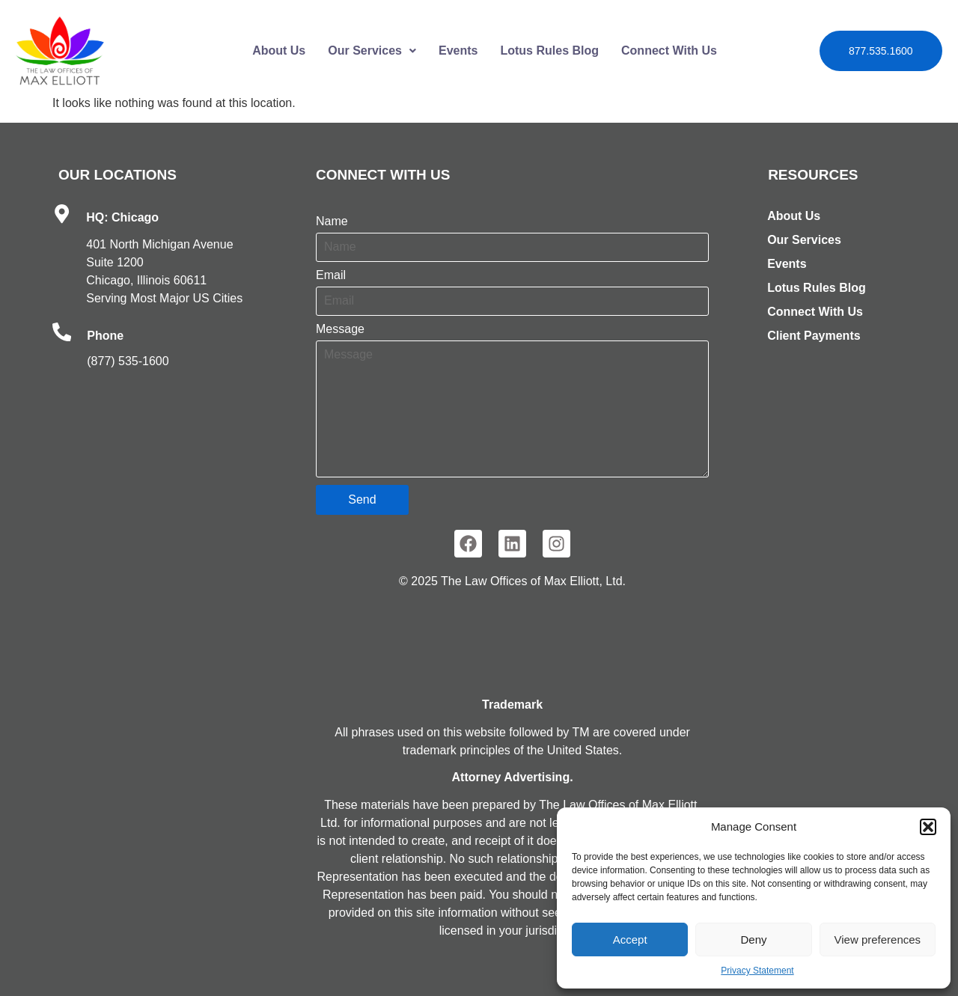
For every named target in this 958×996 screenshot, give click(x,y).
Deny (753, 939)
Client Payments (813, 335)
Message (340, 329)
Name (332, 221)
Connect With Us (669, 50)
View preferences (878, 939)
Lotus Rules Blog (549, 50)
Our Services (372, 50)
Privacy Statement (757, 970)
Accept (630, 939)
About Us (278, 50)
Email (331, 275)
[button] (928, 826)
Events (458, 50)
